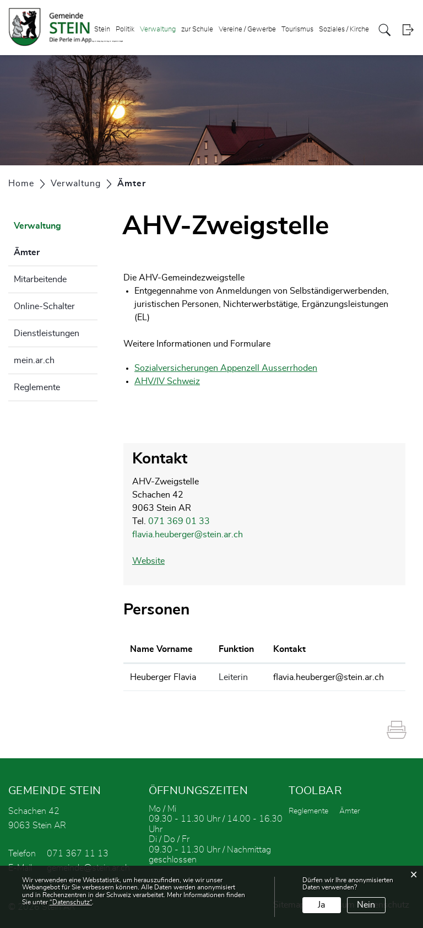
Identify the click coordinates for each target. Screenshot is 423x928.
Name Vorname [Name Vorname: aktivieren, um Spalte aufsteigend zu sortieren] (161, 649)
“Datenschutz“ (71, 902)
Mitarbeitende (40, 279)
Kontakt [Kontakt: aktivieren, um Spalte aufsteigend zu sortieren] (289, 649)
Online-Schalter (44, 306)
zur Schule (197, 29)
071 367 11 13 (78, 853)
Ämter (54, 251)
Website (154, 561)
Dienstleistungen (46, 333)
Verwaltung (158, 29)
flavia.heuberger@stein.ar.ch (187, 534)
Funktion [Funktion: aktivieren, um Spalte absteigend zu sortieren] (236, 649)
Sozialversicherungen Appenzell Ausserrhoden (231, 368)
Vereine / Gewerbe (247, 29)
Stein (102, 29)
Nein (366, 904)
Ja (321, 904)
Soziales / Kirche (344, 29)
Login (408, 30)
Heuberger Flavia (163, 677)
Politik (125, 29)
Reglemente (37, 387)
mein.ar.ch (34, 360)
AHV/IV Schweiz (172, 381)
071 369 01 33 (179, 521)
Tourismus (297, 29)
